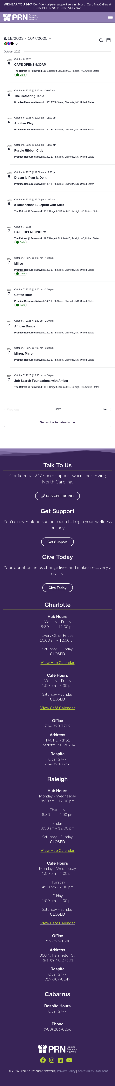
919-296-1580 (57, 941)
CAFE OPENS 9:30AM (30, 64)
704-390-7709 (57, 725)
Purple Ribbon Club (28, 150)
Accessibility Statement (93, 1071)
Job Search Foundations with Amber (41, 380)
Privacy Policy (66, 1071)
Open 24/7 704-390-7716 (57, 761)
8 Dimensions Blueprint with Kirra (39, 205)
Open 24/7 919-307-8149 (57, 976)
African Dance (24, 326)
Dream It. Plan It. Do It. (30, 177)
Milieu (18, 263)
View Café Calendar (57, 922)
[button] (110, 17)
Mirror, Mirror (24, 353)
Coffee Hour (23, 295)
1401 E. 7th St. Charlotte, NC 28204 (57, 742)
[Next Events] (107, 409)
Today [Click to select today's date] (57, 409)
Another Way (23, 123)
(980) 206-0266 (57, 1029)
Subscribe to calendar (55, 422)
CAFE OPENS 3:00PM (30, 232)
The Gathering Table (29, 96)
